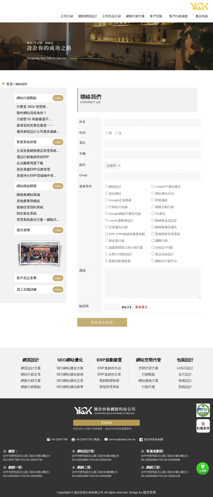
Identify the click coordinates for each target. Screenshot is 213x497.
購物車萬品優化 (164, 227)
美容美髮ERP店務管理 (33, 169)
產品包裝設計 (163, 254)
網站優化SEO (163, 193)
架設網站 (113, 193)
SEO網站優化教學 (70, 387)
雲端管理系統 (109, 387)
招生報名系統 (27, 213)
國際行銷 (160, 240)
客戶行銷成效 (178, 16)
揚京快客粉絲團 (153, 439)
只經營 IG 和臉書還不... (34, 119)
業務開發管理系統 (166, 234)
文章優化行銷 (116, 227)
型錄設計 (185, 387)
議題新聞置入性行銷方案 (124, 247)
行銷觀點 (148, 374)
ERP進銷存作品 (109, 368)
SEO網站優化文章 (70, 380)
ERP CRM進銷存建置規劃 (125, 234)
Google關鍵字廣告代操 (123, 213)
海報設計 (185, 380)
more (58, 98)
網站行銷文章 (31, 374)
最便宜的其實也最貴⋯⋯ (35, 125)
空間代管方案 (149, 368)
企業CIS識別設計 (119, 254)
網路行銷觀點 (31, 387)
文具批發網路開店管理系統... (38, 150)
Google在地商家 (118, 200)
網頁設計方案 (31, 368)
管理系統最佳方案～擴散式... (38, 219)
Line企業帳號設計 (119, 220)
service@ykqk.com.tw (122, 439)
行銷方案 (148, 387)
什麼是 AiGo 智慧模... (33, 106)
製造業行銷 (114, 240)
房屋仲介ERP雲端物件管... (36, 175)
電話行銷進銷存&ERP (33, 157)
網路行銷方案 (135, 16)
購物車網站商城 (28, 194)
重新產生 (141, 307)
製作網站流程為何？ (32, 113)
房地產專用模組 (28, 201)
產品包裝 (202, 16)
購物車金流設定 (164, 220)
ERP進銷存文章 (109, 374)
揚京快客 (149, 492)
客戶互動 (156, 16)
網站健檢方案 (149, 380)
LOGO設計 (185, 368)
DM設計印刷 (162, 247)
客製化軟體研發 (118, 261)
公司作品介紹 (111, 16)
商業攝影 (160, 200)
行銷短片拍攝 (116, 207)
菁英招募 (106, 422)
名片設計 (185, 374)
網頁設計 (113, 186)
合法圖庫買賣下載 (30, 163)
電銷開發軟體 (109, 380)
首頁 (9, 84)
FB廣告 (158, 213)
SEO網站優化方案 (70, 368)
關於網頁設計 (87, 16)
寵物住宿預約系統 (30, 207)
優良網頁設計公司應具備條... (38, 131)
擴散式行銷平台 (164, 261)
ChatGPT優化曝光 (166, 186)
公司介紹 (67, 16)
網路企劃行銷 (163, 207)
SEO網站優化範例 (70, 374)
